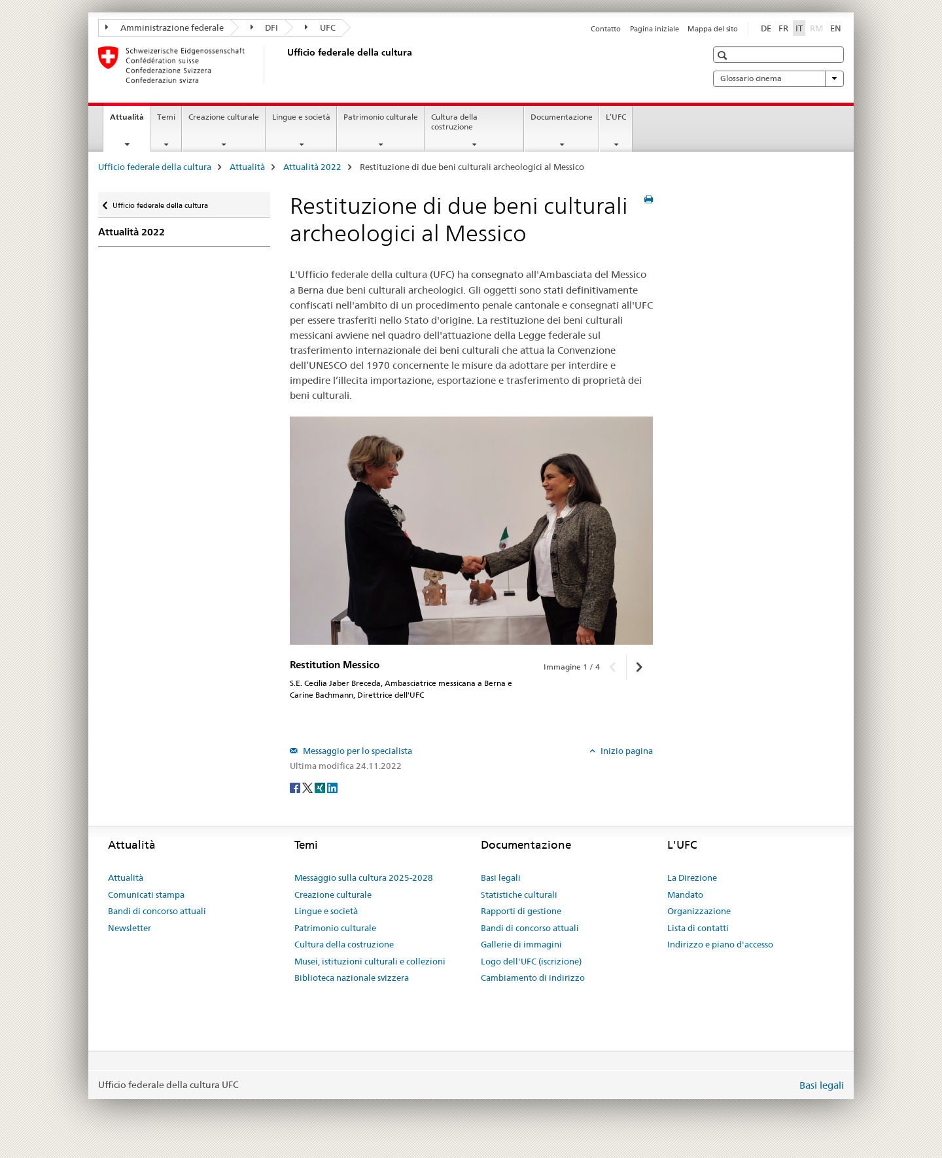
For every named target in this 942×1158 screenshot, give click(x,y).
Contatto (606, 28)
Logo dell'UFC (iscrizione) (531, 961)
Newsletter (129, 928)
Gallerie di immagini (521, 944)
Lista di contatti (698, 928)
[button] (724, 55)
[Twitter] (308, 787)
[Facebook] (296, 787)
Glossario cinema (778, 78)
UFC (320, 27)
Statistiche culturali (519, 894)
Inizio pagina (626, 750)
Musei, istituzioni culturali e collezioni (369, 961)
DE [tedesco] (766, 28)
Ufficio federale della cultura (154, 167)
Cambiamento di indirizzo (533, 977)
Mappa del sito (713, 28)
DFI (265, 27)
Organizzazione (699, 911)
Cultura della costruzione (454, 121)
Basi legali (501, 877)
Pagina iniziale (654, 28)
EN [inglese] (835, 28)
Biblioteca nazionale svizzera (351, 977)
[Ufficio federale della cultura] (284, 64)
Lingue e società (301, 117)
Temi (166, 117)
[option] (471, 530)
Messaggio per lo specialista (356, 750)
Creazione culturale (223, 117)
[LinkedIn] (332, 787)
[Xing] (321, 787)
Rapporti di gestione (521, 911)
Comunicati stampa (146, 894)
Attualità (130, 121)
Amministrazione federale (164, 27)
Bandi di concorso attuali (157, 911)
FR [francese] (783, 28)
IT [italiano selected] (799, 28)
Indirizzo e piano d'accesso (720, 944)
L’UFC (616, 117)
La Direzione (692, 877)
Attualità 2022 (312, 167)
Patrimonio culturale (380, 117)
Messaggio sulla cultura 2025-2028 (363, 877)
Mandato (685, 894)
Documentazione (562, 117)
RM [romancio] (818, 27)
